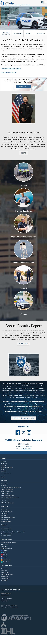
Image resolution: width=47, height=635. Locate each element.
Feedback (23, 288)
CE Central (3, 461)
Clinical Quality (4, 513)
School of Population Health (7, 503)
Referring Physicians (6, 521)
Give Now (3, 465)
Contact (23, 314)
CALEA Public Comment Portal (23, 418)
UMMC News (4, 546)
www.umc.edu (4, 601)
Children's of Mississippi (6, 511)
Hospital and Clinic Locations (8, 517)
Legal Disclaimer (5, 572)
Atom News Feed (6, 562)
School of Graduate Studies (7, 495)
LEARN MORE (23, 344)
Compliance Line (5, 568)
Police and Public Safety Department (17, 5)
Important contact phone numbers (11, 68)
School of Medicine (5, 499)
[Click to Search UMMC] (42, 2)
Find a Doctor (4, 515)
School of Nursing (5, 501)
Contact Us (41, 33)
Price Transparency (5, 519)
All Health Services (5, 509)
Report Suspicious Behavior (23, 262)
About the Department (6, 33)
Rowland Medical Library (7, 491)
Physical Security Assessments (23, 237)
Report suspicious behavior (9, 72)
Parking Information (6, 473)
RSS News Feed (5, 560)
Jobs (2, 469)
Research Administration (7, 533)
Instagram (4, 556)
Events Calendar (5, 544)
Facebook (4, 550)
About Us (23, 185)
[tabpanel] (23, 18)
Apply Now (3, 485)
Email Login (4, 463)
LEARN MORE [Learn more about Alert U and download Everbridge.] (23, 86)
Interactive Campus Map (7, 467)
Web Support (4, 580)
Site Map (3, 475)
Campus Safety (17, 33)
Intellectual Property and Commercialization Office (13, 532)
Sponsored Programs (6, 535)
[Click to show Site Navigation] (45, 2)
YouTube (4, 554)
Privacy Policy (4, 576)
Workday (3, 477)
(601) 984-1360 (26, 449)
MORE (23, 153)
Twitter (3, 552)
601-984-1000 (14, 605)
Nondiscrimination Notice (7, 574)
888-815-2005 (15, 606)
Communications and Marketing (8, 542)
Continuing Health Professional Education (11, 487)
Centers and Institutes (6, 528)
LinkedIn (4, 558)
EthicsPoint (4, 570)
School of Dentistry (5, 493)
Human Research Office (6, 530)
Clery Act (29, 33)
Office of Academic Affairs (7, 489)
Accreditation (4, 483)
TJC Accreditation (5, 578)
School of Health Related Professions (9, 497)
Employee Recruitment (23, 211)
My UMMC (3, 471)
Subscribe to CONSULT (6, 548)
